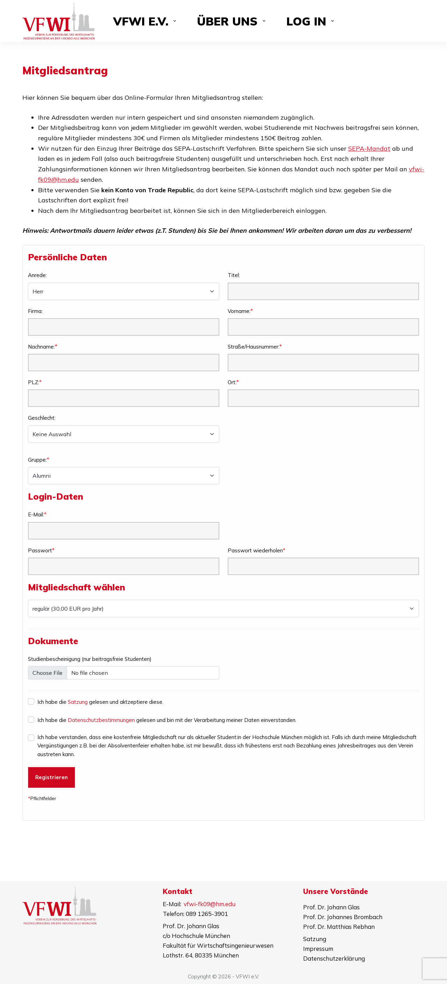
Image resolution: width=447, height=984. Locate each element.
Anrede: (37, 275)
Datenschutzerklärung (334, 958)
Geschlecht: (42, 418)
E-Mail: (36, 514)
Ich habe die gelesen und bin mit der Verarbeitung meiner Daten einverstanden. (166, 720)
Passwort (40, 550)
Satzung (78, 702)
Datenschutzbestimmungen (101, 720)
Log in (311, 21)
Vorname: (239, 311)
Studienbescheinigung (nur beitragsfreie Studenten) (90, 659)
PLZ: (33, 382)
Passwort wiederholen (255, 550)
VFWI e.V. (146, 21)
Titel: (234, 275)
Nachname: (41, 346)
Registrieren (51, 777)
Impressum (318, 948)
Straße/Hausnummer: (253, 346)
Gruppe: (37, 459)
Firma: (35, 311)
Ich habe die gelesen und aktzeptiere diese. (100, 702)
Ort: (232, 382)
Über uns (232, 21)
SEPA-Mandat (369, 148)
